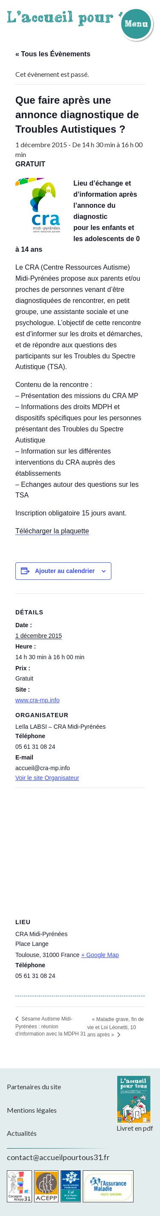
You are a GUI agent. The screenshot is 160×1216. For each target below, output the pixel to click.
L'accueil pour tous (79, 16)
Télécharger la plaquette (52, 531)
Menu (136, 23)
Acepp (46, 1186)
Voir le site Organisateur (47, 777)
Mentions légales (32, 1110)
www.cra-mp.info (37, 700)
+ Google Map (100, 954)
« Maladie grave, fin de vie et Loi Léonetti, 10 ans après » (115, 1027)
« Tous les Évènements (52, 54)
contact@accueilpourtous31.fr (58, 1157)
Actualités (22, 1133)
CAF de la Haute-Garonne (71, 1186)
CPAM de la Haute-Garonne (108, 1186)
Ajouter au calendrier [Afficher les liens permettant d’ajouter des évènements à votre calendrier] (65, 570)
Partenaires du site (34, 1086)
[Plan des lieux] (80, 849)
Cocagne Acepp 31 (19, 1186)
